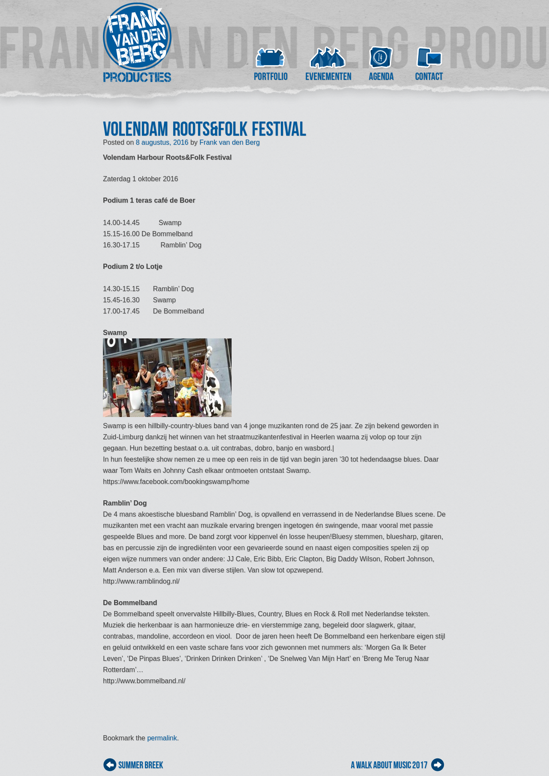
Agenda (381, 76)
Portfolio (271, 76)
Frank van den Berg (229, 142)
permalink (162, 738)
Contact (429, 76)
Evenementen (328, 76)
